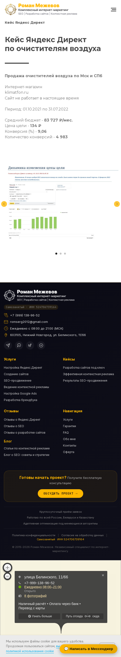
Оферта (68, 452)
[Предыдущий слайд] (4, 204)
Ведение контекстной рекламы (26, 387)
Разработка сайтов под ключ (84, 367)
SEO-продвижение (18, 380)
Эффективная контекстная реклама (88, 374)
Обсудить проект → (60, 493)
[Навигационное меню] (113, 9)
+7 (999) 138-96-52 (25, 315)
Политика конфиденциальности (33, 535)
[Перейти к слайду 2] (61, 254)
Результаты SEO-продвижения (85, 380)
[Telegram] (8, 345)
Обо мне (69, 439)
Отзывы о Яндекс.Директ (22, 419)
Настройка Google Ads (20, 393)
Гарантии (69, 426)
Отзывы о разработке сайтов (24, 432)
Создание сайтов (16, 374)
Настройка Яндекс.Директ (23, 367)
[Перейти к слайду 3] (65, 254)
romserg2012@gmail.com (29, 322)
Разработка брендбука (20, 400)
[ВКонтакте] (30, 345)
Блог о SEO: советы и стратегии (26, 455)
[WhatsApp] (19, 345)
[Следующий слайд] (117, 204)
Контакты (69, 445)
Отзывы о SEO (14, 426)
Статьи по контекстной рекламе (27, 448)
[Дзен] (41, 345)
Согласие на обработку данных (82, 535)
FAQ (66, 432)
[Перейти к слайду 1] (56, 254)
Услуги (68, 419)
